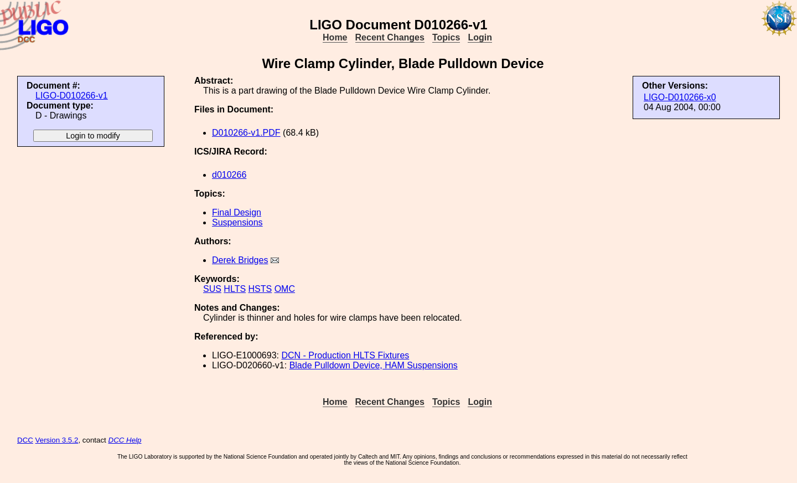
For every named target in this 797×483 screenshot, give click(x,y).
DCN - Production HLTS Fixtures (345, 355)
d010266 (229, 174)
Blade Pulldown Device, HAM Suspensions (373, 365)
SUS (212, 289)
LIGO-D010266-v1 (71, 95)
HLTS (235, 289)
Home (335, 37)
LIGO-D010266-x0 (680, 97)
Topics (446, 37)
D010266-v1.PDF (246, 132)
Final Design (236, 212)
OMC (285, 289)
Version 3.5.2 (57, 440)
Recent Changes (390, 37)
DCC (25, 440)
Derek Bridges (240, 260)
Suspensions (237, 222)
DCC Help (125, 440)
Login (480, 37)
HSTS (260, 289)
